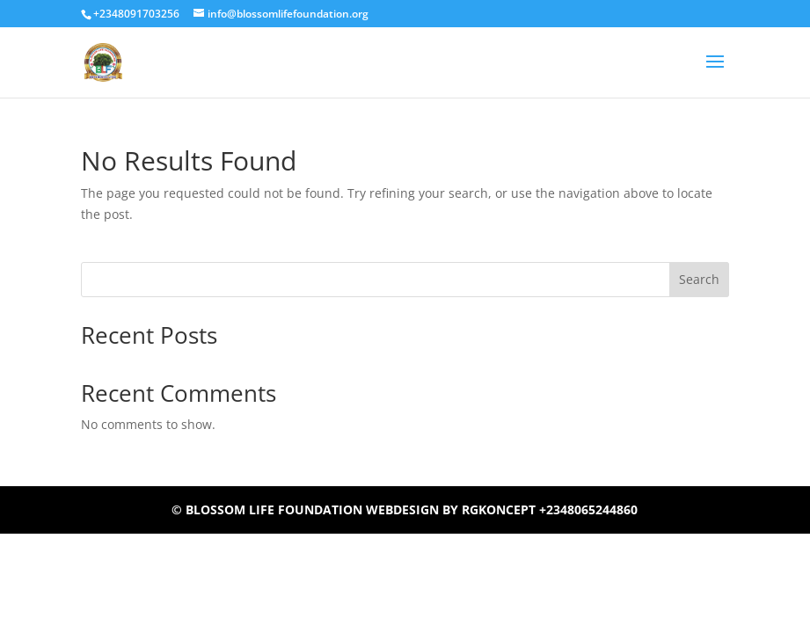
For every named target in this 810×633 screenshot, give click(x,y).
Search (699, 279)
